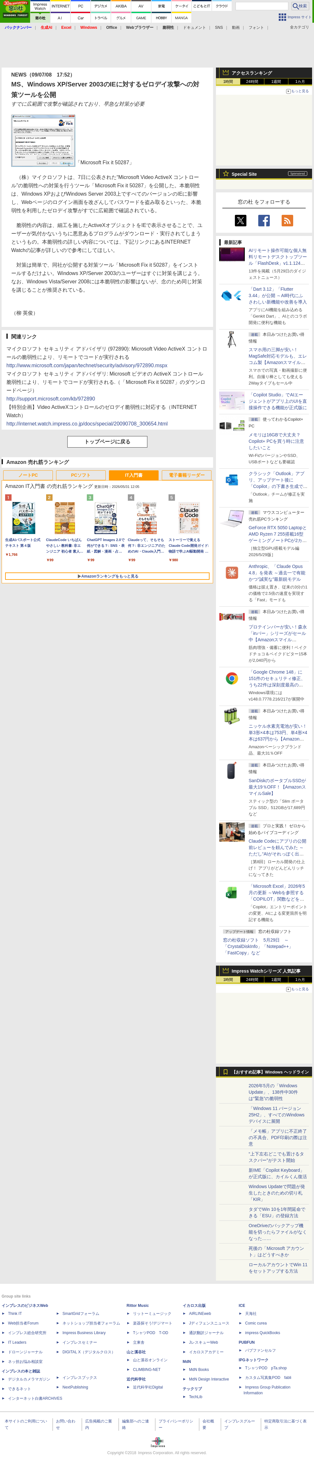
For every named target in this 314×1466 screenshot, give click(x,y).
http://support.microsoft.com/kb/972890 (50, 398)
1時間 (228, 81)
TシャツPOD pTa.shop (266, 1368)
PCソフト (81, 475)
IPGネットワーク (254, 1360)
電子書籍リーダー (187, 475)
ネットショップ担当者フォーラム (91, 1323)
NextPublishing (75, 1387)
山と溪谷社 (136, 1352)
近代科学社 (136, 1379)
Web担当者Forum (23, 1323)
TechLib (195, 1397)
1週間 (276, 81)
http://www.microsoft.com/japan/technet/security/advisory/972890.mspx (86, 365)
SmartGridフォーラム (80, 1313)
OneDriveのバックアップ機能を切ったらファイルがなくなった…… (278, 1232)
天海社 (251, 1313)
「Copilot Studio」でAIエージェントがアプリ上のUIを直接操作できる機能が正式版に (278, 401)
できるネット (19, 1389)
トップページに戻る (107, 441)
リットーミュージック (152, 1313)
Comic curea (256, 1323)
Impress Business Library (84, 1333)
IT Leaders (17, 1342)
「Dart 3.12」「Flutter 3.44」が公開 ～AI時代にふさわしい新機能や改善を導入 (278, 295)
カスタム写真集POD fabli (268, 1377)
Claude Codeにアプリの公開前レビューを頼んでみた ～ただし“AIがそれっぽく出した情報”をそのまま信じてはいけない (277, 853)
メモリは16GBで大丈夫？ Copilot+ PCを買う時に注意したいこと (276, 441)
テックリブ (192, 1389)
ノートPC (28, 475)
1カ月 (300, 81)
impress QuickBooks (262, 1333)
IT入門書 (133, 475)
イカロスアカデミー (206, 1352)
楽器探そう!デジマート (152, 1323)
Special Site (244, 174)
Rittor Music (138, 1305)
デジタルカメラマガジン (29, 1379)
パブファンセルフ (260, 1350)
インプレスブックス (79, 1377)
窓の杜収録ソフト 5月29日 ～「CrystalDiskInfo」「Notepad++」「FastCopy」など (258, 946)
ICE (242, 1305)
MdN (187, 1361)
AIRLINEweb (200, 1313)
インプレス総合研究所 (27, 1333)
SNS (219, 27)
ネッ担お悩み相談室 (25, 1361)
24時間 (252, 81)
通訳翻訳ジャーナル (206, 1333)
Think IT (15, 1313)
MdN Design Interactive (209, 1379)
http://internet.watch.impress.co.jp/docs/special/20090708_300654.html (87, 423)
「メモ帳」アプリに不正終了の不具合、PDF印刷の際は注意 (278, 1137)
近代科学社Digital (148, 1387)
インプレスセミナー (79, 1342)
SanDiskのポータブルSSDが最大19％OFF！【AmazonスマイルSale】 (277, 787)
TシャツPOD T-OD (150, 1333)
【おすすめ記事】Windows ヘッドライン (270, 1072)
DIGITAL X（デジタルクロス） (88, 1352)
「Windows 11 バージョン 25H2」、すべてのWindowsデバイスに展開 (276, 1115)
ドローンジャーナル (25, 1352)
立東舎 (139, 1342)
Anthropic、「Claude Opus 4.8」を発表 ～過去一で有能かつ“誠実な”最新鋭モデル (277, 573)
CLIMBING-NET (147, 1369)
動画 (236, 27)
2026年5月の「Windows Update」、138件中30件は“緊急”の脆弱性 (273, 1092)
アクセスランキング (252, 73)
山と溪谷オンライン (150, 1360)
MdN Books (199, 1369)
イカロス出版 (194, 1305)
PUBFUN (247, 1342)
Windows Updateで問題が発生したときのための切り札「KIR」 (277, 1193)
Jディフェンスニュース (209, 1323)
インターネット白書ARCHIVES (35, 1398)
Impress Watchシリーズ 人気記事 (266, 971)
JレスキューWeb (203, 1342)
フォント (256, 27)
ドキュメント (194, 27)
